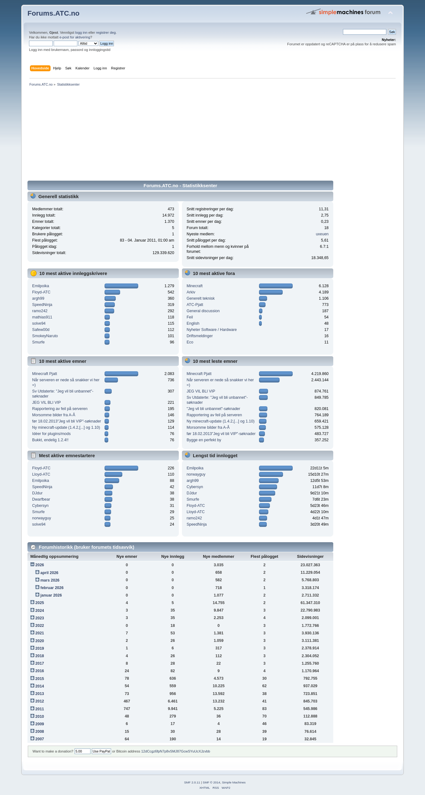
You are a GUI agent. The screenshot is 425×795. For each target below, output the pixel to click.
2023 (39, 618)
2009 (39, 724)
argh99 (38, 298)
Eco (190, 342)
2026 (39, 565)
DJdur (37, 493)
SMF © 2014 (211, 782)
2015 (39, 679)
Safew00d (40, 330)
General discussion (203, 311)
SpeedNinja (42, 304)
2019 (39, 648)
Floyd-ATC (41, 292)
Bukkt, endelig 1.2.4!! (50, 440)
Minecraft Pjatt (44, 374)
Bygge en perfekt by (204, 440)
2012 (39, 701)
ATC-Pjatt (195, 304)
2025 (39, 603)
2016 (39, 671)
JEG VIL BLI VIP (46, 402)
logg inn (81, 32)
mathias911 (42, 317)
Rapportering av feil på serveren (59, 409)
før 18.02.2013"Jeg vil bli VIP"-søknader (66, 421)
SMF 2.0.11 (192, 782)
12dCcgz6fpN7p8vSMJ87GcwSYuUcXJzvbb (175, 751)
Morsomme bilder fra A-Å (53, 415)
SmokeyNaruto (45, 336)
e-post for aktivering (74, 37)
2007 (39, 739)
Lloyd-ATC (41, 474)
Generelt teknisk (201, 298)
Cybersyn (40, 505)
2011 (39, 709)
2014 (39, 686)
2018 (39, 656)
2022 (39, 625)
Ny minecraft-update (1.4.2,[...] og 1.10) (66, 427)
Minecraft (195, 286)
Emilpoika (40, 286)
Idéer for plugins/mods (51, 434)
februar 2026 (52, 588)
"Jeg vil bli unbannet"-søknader (213, 409)
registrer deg (106, 32)
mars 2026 (50, 580)
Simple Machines (234, 782)
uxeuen (322, 234)
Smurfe (38, 342)
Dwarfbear (41, 499)
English (193, 323)
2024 (39, 610)
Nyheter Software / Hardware (212, 330)
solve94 (39, 323)
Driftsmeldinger (200, 336)
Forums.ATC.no (53, 13)
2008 (39, 731)
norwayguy (41, 518)
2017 (39, 663)
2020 (39, 641)
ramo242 (39, 311)
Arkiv (191, 292)
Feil (190, 317)
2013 (39, 694)
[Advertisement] (212, 134)
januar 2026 (51, 595)
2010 (39, 716)
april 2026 (50, 573)
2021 (39, 633)
